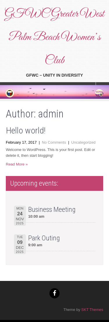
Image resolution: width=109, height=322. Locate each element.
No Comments (54, 142)
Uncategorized (83, 142)
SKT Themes (92, 309)
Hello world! (26, 130)
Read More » (17, 164)
